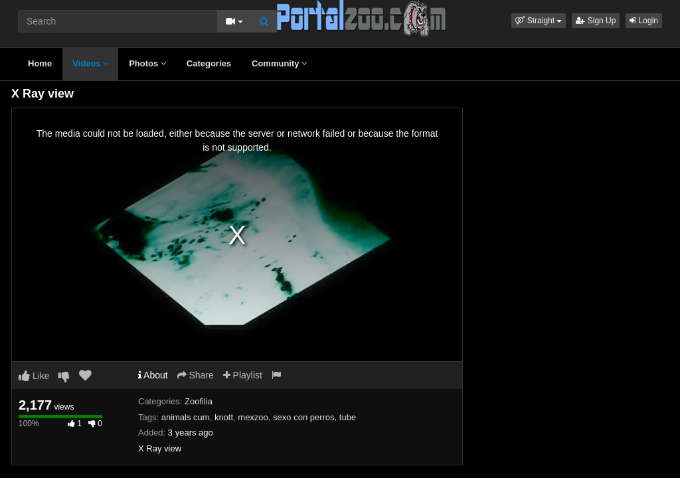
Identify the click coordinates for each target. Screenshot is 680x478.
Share (195, 375)
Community (279, 63)
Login (644, 20)
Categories (209, 63)
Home (40, 63)
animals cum (185, 417)
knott (223, 417)
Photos (147, 63)
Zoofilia (198, 401)
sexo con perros (304, 417)
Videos (90, 63)
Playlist (242, 375)
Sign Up (596, 20)
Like (34, 375)
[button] (538, 20)
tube (347, 417)
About (153, 375)
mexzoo (253, 417)
